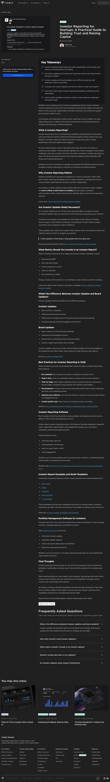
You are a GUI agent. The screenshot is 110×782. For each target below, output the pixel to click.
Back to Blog (6, 12)
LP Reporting (41, 761)
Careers (80, 755)
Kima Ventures (47, 495)
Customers (77, 761)
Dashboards (23, 764)
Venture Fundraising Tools (9, 758)
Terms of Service (48, 778)
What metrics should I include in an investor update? (71, 647)
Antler (44, 487)
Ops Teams (59, 761)
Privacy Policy (38, 778)
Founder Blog (96, 752)
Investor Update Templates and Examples (63, 513)
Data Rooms (23, 761)
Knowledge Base (97, 758)
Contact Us (77, 767)
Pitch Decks (23, 755)
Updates (22, 752)
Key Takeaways (5, 59)
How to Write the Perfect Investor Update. (80, 244)
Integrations (95, 764)
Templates (95, 761)
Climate (76, 764)
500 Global (46, 484)
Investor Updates (6, 755)
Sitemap (24, 778)
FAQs (3, 62)
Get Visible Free (103, 3)
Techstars (45, 491)
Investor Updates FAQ (54, 356)
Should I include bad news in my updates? (71, 655)
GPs (57, 758)
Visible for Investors (50, 530)
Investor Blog (96, 755)
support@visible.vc (60, 778)
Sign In (94, 3)
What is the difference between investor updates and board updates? (71, 624)
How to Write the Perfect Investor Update (64, 201)
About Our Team (79, 752)
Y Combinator (47, 499)
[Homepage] (7, 3)
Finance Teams (60, 755)
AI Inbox (40, 764)
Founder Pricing (6, 764)
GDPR (30, 778)
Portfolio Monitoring (44, 755)
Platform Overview (7, 752)
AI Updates (41, 767)
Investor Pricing (42, 770)
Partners (76, 758)
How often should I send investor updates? (71, 639)
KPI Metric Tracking (7, 761)
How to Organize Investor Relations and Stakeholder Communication (71, 406)
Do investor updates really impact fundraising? (71, 663)
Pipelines (22, 758)
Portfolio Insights (43, 758)
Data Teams (59, 752)
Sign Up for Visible (47, 604)
